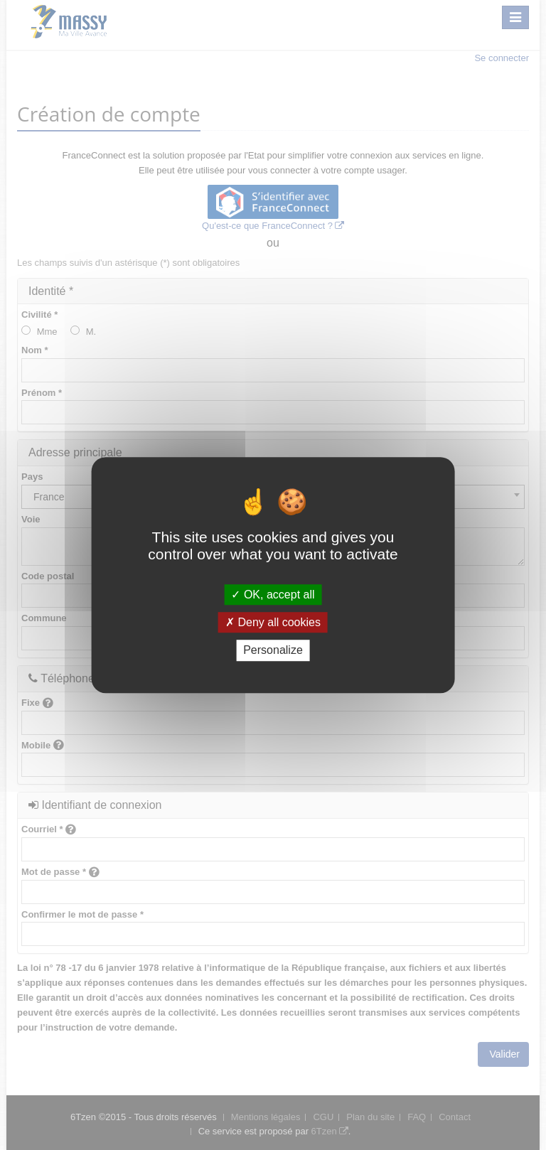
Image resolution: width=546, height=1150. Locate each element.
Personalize (273, 651)
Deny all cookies (273, 622)
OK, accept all (272, 595)
